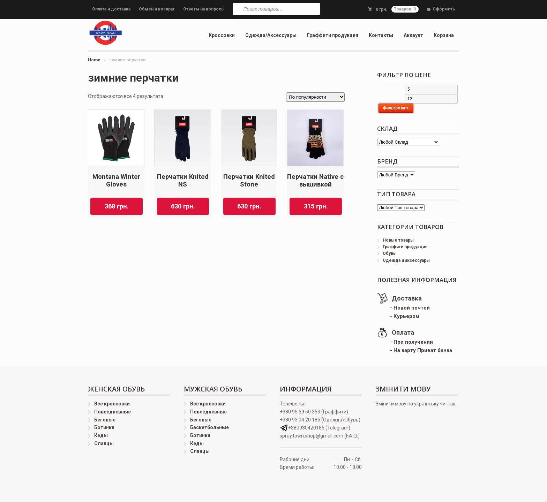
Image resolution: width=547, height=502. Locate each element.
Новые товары (398, 240)
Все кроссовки (112, 403)
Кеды (101, 435)
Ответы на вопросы (204, 9)
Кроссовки (222, 35)
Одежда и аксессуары (406, 260)
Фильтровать (396, 108)
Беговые (104, 420)
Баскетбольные (209, 427)
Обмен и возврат (157, 9)
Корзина (444, 35)
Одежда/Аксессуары (271, 35)
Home (94, 60)
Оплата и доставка (111, 9)
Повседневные (112, 411)
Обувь (389, 253)
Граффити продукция (332, 35)
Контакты (381, 35)
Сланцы (104, 443)
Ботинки (104, 427)
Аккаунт (413, 35)
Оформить (444, 9)
